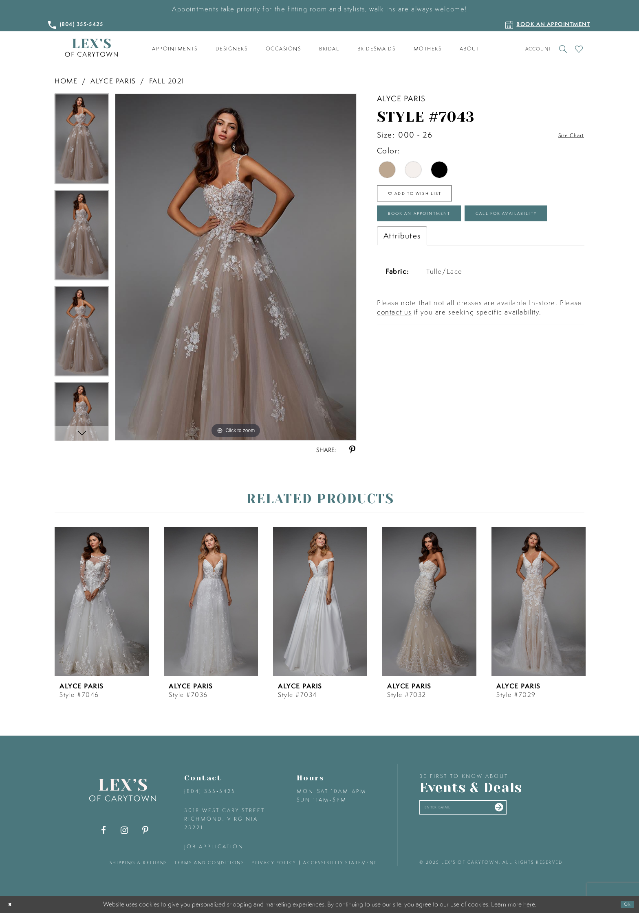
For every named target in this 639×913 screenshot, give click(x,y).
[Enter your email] (485, 811)
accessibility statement (340, 862)
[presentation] (102, 601)
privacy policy (273, 862)
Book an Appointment (441, 228)
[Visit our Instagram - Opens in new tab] (124, 830)
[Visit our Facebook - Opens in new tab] (103, 830)
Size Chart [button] (565, 135)
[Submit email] (540, 810)
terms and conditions (209, 862)
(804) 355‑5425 (210, 791)
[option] (82, 142)
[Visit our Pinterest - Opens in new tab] (145, 830)
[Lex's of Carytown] (91, 48)
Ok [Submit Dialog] (624, 904)
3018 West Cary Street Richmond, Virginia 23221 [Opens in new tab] (224, 819)
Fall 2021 (167, 80)
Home (66, 80)
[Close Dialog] (13, 905)
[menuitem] (174, 49)
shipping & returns (138, 862)
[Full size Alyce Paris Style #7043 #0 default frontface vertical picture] (235, 267)
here (529, 904)
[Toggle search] (563, 48)
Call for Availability (439, 257)
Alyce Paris (113, 80)
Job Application (214, 846)
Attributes (402, 283)
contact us (394, 360)
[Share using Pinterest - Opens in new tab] (352, 450)
